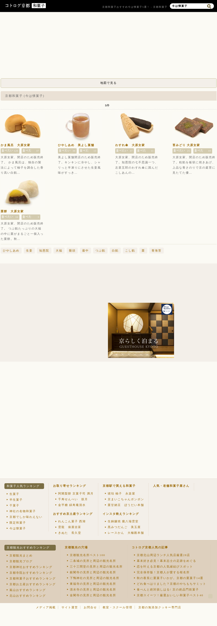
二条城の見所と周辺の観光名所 (93, 560)
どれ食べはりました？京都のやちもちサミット (171, 583)
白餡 (115, 250)
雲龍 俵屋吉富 (69, 527)
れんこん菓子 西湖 (72, 521)
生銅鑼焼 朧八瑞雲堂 (123, 521)
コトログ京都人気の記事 (150, 547)
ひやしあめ (11, 250)
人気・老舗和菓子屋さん (171, 485)
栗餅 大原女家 (12, 211)
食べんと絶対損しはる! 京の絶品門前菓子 (168, 589)
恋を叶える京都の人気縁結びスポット (165, 566)
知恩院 (44, 250)
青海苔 (156, 250)
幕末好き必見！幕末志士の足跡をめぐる (166, 560)
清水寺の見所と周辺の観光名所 (93, 589)
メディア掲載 (46, 607)
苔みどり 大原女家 (186, 145)
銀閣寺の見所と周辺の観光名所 (93, 572)
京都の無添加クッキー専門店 (159, 607)
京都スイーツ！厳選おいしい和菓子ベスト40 (170, 595)
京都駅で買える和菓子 (119, 485)
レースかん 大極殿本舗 (126, 532)
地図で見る (108, 83)
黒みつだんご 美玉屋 (124, 527)
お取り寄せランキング (69, 485)
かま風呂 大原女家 (15, 145)
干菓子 (14, 505)
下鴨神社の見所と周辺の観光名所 (94, 578)
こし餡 (130, 250)
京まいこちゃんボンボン (126, 499)
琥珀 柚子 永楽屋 (121, 493)
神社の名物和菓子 (22, 511)
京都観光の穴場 (76, 547)
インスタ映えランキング (121, 513)
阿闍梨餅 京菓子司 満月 (76, 493)
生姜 (29, 250)
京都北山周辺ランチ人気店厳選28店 (163, 555)
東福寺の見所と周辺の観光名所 (93, 583)
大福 (59, 250)
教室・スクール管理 (117, 607)
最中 (85, 250)
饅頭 (72, 250)
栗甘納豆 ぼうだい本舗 (126, 505)
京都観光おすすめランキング (28, 547)
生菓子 (14, 494)
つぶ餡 (100, 250)
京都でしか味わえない (26, 517)
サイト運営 (69, 607)
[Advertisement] (109, 46)
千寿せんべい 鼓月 (73, 499)
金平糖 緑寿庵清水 (72, 505)
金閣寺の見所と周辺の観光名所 (93, 595)
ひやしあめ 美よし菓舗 (76, 145)
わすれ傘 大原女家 (130, 145)
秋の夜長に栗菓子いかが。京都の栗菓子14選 (170, 578)
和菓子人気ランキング (23, 486)
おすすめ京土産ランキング (73, 513)
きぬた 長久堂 (69, 532)
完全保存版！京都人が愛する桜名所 (163, 572)
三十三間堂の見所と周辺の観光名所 (96, 566)
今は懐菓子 (17, 528)
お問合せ (90, 607)
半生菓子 (16, 499)
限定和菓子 (17, 522)
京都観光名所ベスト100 (87, 555)
